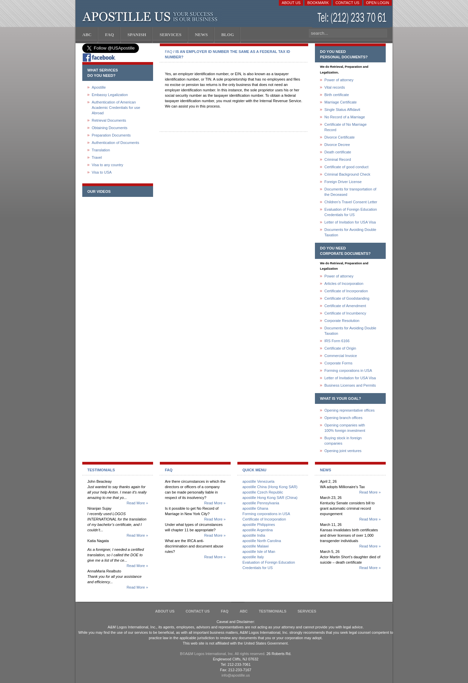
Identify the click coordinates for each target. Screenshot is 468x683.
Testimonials (273, 611)
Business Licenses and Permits (350, 385)
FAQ (168, 52)
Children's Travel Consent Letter (350, 202)
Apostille (99, 87)
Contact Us (347, 3)
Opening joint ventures (342, 451)
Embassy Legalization (110, 95)
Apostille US (151, 17)
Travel (97, 157)
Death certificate (337, 152)
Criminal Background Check (347, 174)
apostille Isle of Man (258, 552)
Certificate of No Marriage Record (345, 127)
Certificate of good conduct (346, 167)
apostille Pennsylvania (260, 503)
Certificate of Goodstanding (346, 298)
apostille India (253, 535)
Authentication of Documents (115, 143)
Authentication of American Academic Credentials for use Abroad (116, 107)
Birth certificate (336, 95)
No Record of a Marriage (344, 117)
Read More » (137, 503)
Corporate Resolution (341, 321)
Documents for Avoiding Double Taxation (350, 232)
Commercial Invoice (340, 356)
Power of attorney (338, 80)
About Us (291, 3)
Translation (101, 150)
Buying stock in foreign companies (343, 440)
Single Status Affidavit (342, 110)
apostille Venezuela (258, 481)
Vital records (334, 87)
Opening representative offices (349, 410)
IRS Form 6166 (337, 341)
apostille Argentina (257, 530)
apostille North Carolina (261, 541)
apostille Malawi (255, 546)
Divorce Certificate (339, 137)
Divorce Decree (337, 145)
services (306, 611)
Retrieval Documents (109, 120)
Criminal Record (337, 159)
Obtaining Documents (109, 128)
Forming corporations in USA (348, 370)
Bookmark (318, 3)
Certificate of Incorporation (346, 291)
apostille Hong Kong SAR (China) (269, 498)
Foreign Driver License (343, 182)
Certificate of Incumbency (345, 313)
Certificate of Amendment (345, 306)
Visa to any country (107, 165)
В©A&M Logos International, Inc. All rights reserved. (222, 654)
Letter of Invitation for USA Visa (350, 222)
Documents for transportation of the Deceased (350, 192)
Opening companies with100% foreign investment (344, 428)
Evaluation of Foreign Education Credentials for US (350, 212)
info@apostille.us (236, 675)
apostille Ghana (255, 508)
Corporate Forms (338, 363)
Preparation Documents (111, 135)
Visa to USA (102, 172)
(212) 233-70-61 (352, 18)
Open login (377, 3)
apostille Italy (253, 557)
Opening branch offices (343, 418)
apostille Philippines (258, 525)
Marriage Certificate (340, 102)
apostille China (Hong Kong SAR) (269, 487)
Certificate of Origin (340, 348)
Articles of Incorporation (343, 283)
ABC (244, 611)
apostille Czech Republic (262, 492)
